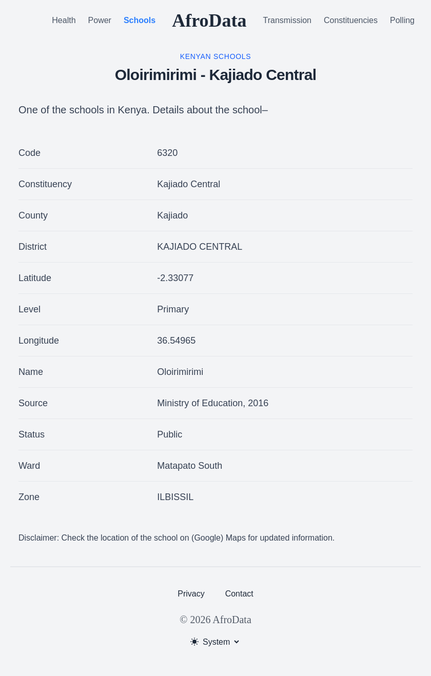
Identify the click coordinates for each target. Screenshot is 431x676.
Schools (139, 20)
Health (63, 20)
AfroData (209, 20)
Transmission (287, 20)
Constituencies (351, 20)
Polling (402, 20)
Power (99, 20)
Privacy (191, 593)
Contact (239, 593)
